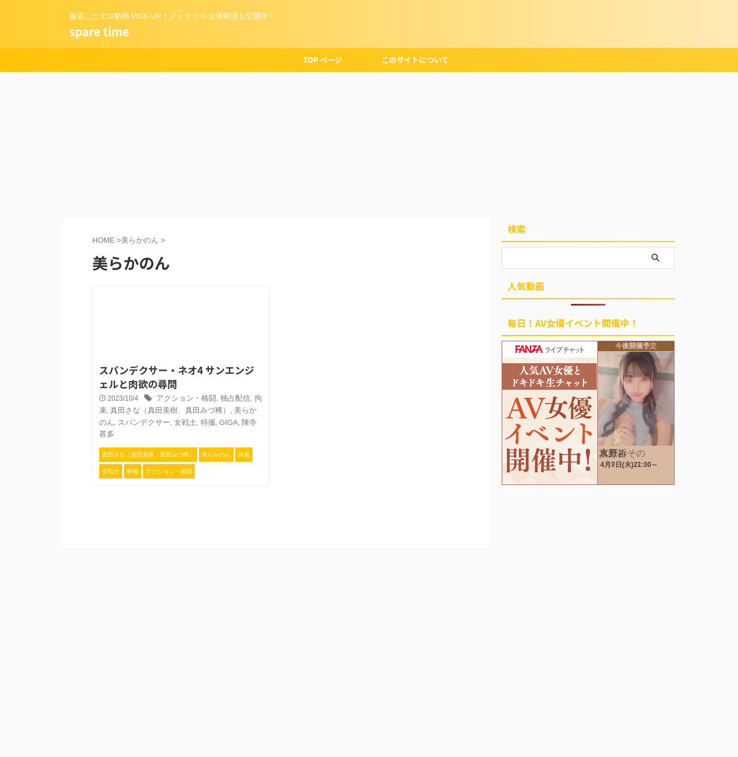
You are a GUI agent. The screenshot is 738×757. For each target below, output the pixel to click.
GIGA (194, 421)
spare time (99, 31)
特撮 (175, 421)
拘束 (253, 397)
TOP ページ (322, 59)
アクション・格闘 (183, 397)
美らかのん (230, 409)
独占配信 (228, 397)
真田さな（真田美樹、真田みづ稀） (153, 409)
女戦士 (154, 421)
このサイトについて (415, 59)
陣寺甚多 (221, 421)
